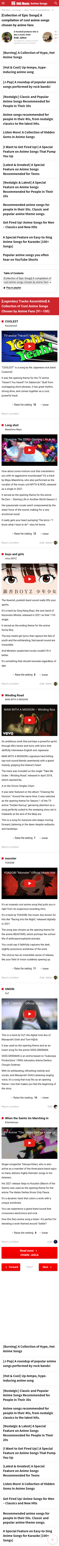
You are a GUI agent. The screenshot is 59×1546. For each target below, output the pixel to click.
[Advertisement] (29, 1306)
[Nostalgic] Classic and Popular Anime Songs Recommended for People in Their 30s (26, 101)
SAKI (52, 1106)
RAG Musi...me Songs (11, 10)
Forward (11, 1267)
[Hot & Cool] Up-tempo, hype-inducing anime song (25, 69)
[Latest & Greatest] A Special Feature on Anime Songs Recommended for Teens (24, 169)
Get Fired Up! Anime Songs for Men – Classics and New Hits (28, 224)
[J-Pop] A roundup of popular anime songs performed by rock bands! (29, 84)
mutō (52, 1241)
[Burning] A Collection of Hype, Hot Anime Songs (29, 54)
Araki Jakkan (48, 542)
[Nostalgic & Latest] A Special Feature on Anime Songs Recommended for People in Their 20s (28, 189)
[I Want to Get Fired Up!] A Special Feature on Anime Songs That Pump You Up (29, 151)
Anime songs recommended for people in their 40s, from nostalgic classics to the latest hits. (28, 119)
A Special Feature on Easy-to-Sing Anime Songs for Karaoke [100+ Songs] (27, 242)
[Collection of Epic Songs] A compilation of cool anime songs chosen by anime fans (28, 280)
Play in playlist (12, 288)
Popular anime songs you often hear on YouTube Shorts (26, 257)
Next (48, 1267)
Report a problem (10, 413)
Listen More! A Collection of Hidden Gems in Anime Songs (29, 134)
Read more (29, 1253)
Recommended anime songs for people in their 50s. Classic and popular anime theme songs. (26, 209)
